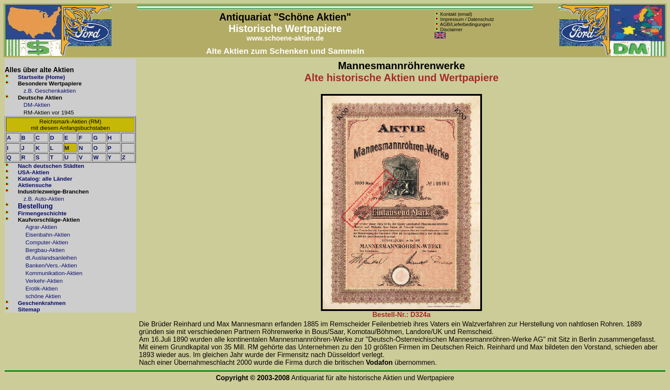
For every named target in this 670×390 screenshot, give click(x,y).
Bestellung (35, 206)
